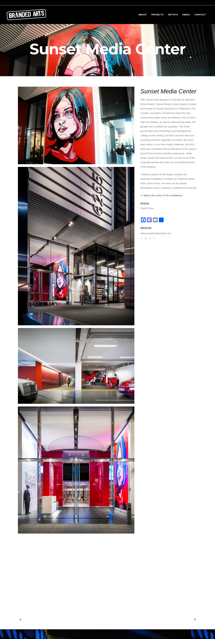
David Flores (147, 208)
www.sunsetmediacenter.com (155, 233)
